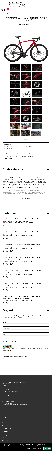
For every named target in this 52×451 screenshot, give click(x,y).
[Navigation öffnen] (3, 4)
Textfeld (4, 334)
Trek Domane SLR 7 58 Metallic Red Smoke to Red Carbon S (22, 219)
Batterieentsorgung (6, 428)
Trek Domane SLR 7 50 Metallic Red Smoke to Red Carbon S (26, 19)
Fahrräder (7, 14)
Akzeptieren (48, 448)
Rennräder (14, 14)
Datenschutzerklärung (8, 356)
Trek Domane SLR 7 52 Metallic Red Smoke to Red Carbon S (22, 245)
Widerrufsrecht (5, 440)
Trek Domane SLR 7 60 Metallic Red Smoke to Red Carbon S (22, 283)
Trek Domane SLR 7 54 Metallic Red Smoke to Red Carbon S (22, 257)
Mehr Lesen (26, 199)
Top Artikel (4, 437)
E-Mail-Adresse (6, 328)
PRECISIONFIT (5, 442)
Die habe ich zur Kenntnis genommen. (15, 356)
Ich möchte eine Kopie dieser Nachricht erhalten (13, 341)
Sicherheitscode (6, 344)
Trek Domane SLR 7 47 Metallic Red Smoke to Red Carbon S (22, 232)
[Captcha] (26, 353)
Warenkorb (4, 435)
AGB (3, 427)
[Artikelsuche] (2, 10)
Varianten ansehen (25, 24)
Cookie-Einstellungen (31, 448)
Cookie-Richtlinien (35, 446)
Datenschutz (5, 425)
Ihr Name (4, 322)
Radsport (21, 14)
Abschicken (8, 360)
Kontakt (3, 422)
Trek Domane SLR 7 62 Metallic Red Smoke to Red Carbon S (22, 296)
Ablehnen (40, 448)
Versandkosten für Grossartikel (26, 156)
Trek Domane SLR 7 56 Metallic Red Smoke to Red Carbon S (22, 270)
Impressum (4, 423)
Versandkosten (5, 439)
